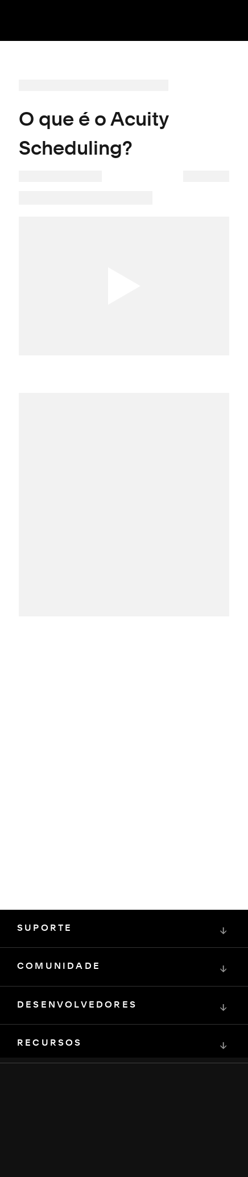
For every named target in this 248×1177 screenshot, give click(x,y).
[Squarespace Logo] (124, 1125)
